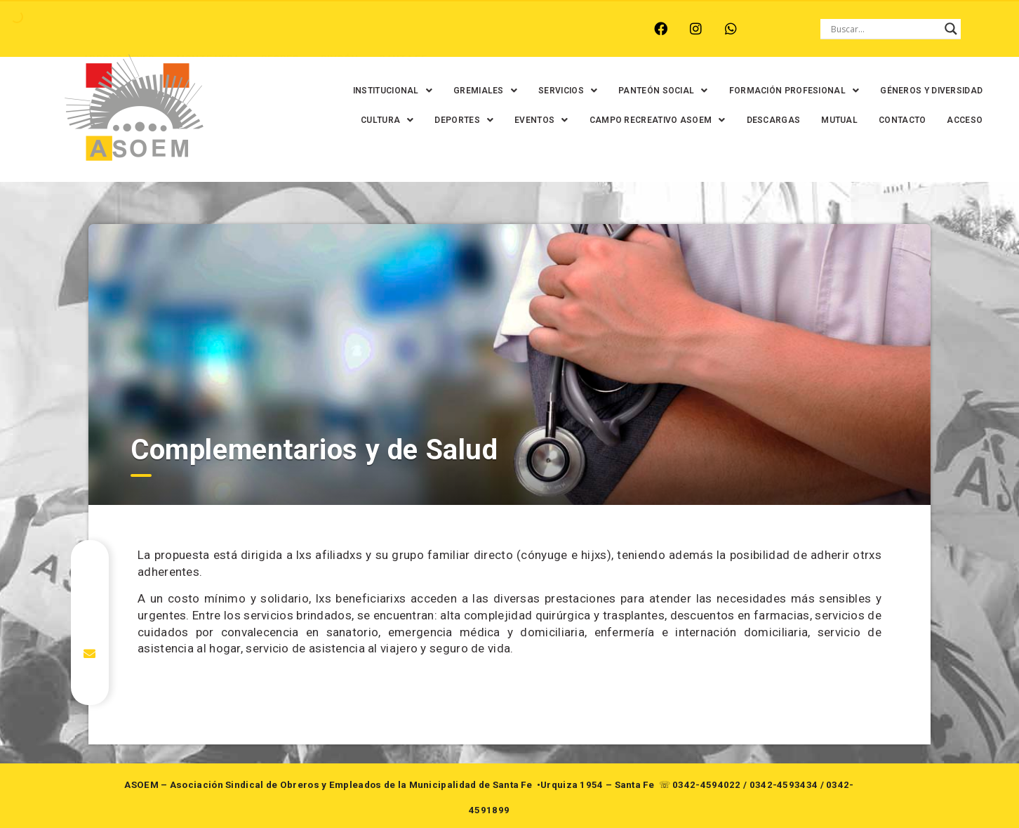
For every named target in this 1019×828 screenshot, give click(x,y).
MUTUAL (833, 120)
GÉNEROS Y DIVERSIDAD (925, 91)
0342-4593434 (784, 785)
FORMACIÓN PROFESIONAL (788, 91)
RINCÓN (338, 28)
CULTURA (380, 120)
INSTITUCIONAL (386, 91)
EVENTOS (534, 120)
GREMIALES (479, 91)
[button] (386, 90)
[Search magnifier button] (951, 29)
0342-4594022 (706, 785)
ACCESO (959, 120)
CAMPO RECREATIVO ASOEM (651, 120)
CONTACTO (895, 120)
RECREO (278, 28)
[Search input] (884, 29)
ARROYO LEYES (117, 28)
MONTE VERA (206, 28)
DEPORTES (458, 120)
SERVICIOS (561, 91)
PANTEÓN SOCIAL (657, 91)
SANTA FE (400, 28)
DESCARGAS (767, 120)
